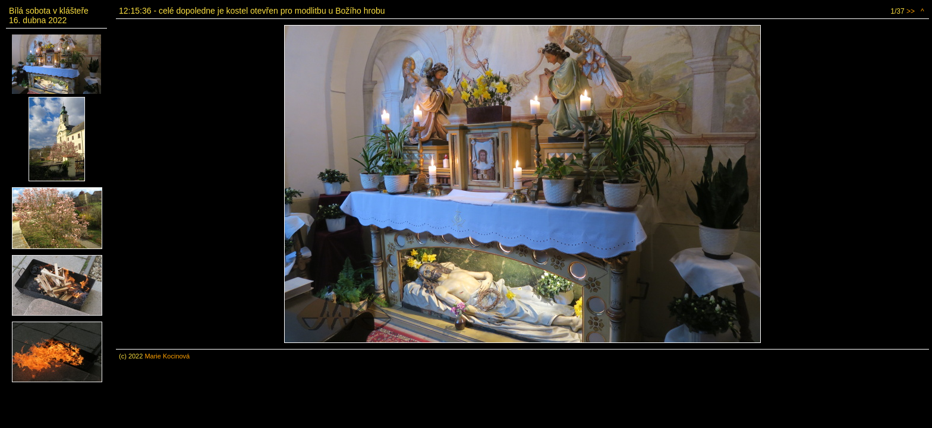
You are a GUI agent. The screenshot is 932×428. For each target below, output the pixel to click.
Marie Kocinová (167, 356)
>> (910, 11)
